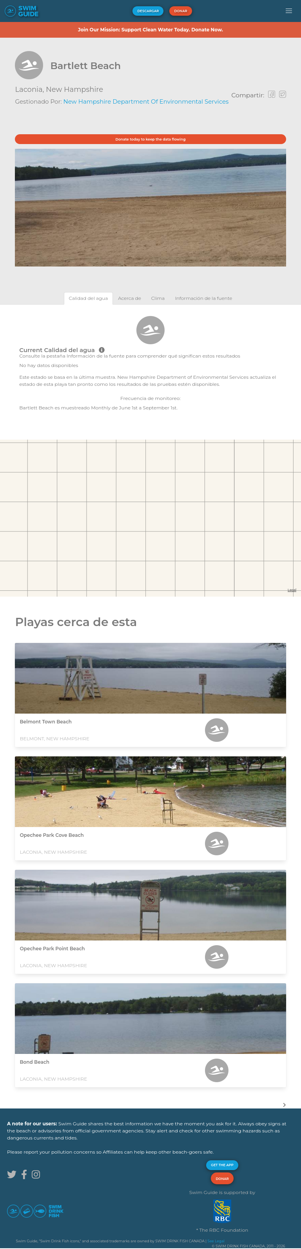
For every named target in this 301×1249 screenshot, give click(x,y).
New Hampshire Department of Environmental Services (146, 101)
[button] (288, 11)
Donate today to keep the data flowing (151, 139)
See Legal (215, 1241)
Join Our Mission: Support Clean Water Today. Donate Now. (150, 30)
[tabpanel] (150, 362)
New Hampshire (74, 89)
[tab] (88, 298)
